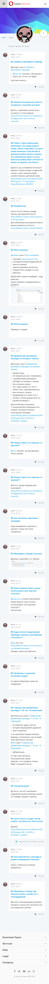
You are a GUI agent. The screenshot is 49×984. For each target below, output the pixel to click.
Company (8, 962)
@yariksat (15, 255)
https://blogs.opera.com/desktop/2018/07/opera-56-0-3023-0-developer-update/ (26, 418)
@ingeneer (15, 599)
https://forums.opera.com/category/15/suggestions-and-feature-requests (26, 118)
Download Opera (12, 937)
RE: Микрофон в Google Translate (26, 554)
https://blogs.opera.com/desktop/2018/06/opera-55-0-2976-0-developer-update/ (26, 832)
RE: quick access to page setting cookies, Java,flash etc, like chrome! (27, 819)
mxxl (13, 54)
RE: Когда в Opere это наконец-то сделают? (26, 444)
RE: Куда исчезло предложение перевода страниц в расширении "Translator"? (26, 635)
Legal (6, 956)
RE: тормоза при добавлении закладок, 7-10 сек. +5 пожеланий (26, 709)
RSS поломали (31, 255)
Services (7, 943)
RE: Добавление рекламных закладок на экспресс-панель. (25, 357)
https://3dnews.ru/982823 (22, 184)
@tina (13, 451)
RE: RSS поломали (19, 250)
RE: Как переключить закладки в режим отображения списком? (26, 858)
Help (5, 949)
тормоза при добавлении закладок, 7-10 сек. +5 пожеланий (26, 718)
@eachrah (17, 74)
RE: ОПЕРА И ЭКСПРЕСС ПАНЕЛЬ (26, 62)
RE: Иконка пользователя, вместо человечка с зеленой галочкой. (26, 103)
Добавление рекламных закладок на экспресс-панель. (26, 366)
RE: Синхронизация (20, 786)
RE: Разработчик (18, 206)
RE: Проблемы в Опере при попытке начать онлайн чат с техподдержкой (24, 894)
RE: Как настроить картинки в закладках (24, 519)
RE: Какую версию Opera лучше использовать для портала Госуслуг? (25, 591)
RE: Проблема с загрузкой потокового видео (23, 674)
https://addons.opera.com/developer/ (27, 228)
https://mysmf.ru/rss (29, 259)
